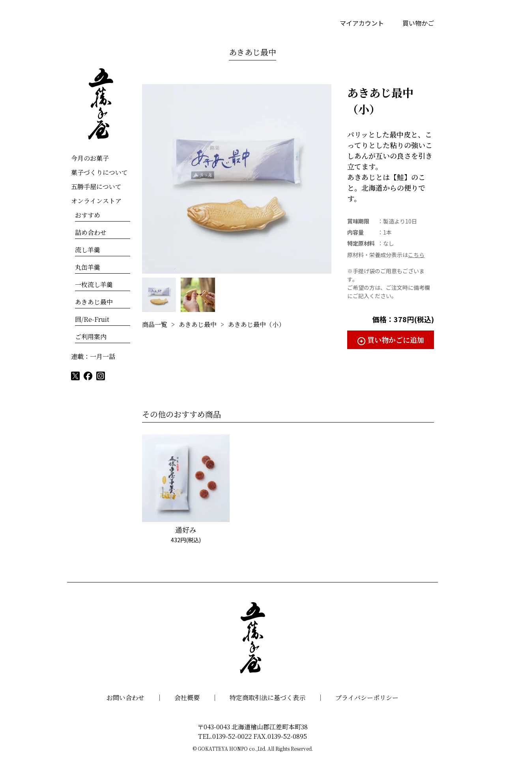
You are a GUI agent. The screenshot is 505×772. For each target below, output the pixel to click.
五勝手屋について (96, 186)
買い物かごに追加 (395, 339)
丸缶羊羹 (87, 267)
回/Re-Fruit (92, 319)
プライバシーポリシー (366, 697)
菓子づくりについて (99, 172)
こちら (416, 255)
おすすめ (87, 215)
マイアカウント (362, 23)
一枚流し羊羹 (94, 284)
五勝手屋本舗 (100, 103)
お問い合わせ (125, 697)
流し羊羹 (87, 249)
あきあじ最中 (252, 52)
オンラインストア (96, 200)
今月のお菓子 (90, 158)
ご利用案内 (91, 336)
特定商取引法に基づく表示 (267, 697)
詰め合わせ (91, 232)
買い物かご (418, 23)
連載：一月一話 (93, 356)
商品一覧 (154, 324)
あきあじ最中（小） (256, 324)
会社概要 (187, 697)
